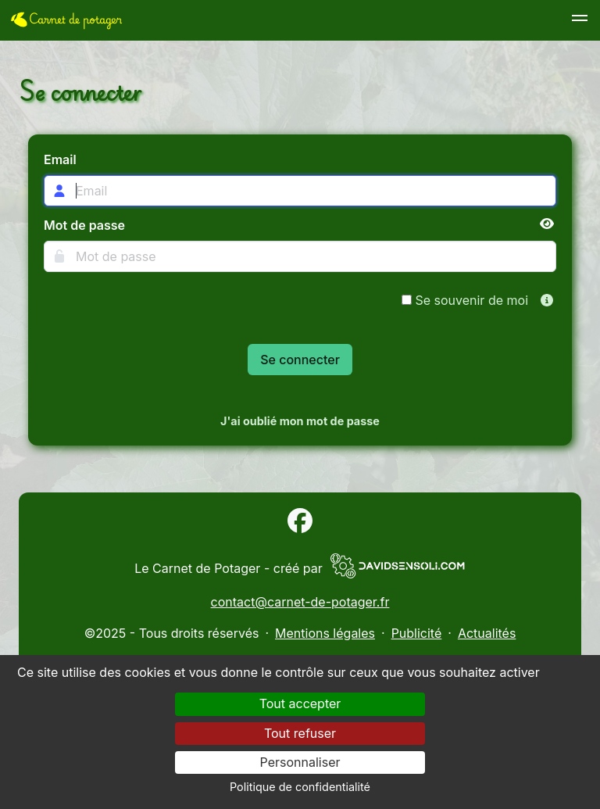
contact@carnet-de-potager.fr (300, 602)
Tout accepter (300, 703)
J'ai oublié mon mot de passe (300, 421)
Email (60, 159)
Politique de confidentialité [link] (300, 786)
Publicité (416, 633)
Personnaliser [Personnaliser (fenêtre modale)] (300, 762)
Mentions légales (325, 633)
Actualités (487, 633)
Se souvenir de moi (465, 300)
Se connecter (300, 359)
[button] (579, 20)
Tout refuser (300, 733)
